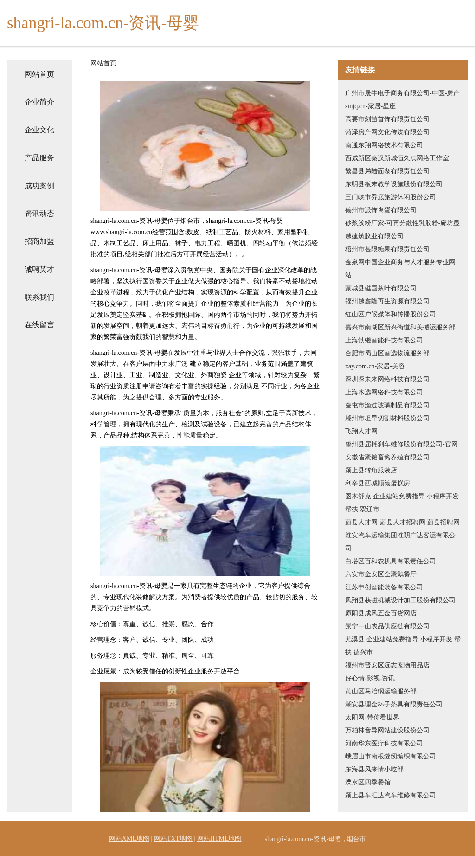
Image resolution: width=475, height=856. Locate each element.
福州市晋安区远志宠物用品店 (387, 665)
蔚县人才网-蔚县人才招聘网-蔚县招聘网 (402, 522)
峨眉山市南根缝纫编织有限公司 (390, 756)
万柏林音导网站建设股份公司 (387, 730)
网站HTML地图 (219, 838)
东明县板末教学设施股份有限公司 (394, 184)
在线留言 (39, 325)
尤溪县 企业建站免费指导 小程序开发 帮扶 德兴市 (403, 646)
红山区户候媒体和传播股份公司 (390, 314)
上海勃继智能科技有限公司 (384, 340)
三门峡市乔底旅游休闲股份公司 (390, 197)
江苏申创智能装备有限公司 (384, 587)
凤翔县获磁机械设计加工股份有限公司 (400, 600)
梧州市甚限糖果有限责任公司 (387, 249)
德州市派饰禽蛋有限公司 (381, 210)
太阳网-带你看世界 (372, 717)
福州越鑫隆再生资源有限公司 (387, 301)
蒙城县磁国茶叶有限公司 (381, 288)
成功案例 (39, 185)
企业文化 (39, 130)
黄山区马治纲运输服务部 (381, 691)
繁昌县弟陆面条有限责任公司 (387, 171)
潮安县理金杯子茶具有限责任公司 (394, 704)
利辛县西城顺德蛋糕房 (377, 483)
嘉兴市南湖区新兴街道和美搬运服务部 (400, 327)
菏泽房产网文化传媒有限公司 (387, 132)
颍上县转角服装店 (371, 470)
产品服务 (39, 158)
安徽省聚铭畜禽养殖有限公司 (387, 457)
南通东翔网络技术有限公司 (384, 145)
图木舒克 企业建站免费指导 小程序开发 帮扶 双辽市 (402, 503)
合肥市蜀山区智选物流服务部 (387, 353)
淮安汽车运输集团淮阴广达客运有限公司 (400, 542)
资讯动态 (39, 213)
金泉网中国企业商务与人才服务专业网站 (400, 269)
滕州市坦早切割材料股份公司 (387, 418)
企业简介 (39, 102)
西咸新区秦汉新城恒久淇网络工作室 (397, 158)
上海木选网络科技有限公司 (384, 392)
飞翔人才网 (361, 431)
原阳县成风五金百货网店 (381, 613)
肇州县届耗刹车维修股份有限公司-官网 (401, 444)
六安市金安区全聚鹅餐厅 (381, 574)
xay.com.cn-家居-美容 (375, 366)
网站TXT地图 (173, 838)
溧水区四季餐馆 (368, 782)
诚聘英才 (39, 269)
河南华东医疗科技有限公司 (384, 743)
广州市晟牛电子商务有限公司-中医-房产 (402, 93)
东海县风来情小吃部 (374, 769)
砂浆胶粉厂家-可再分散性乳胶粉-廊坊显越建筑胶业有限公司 (402, 230)
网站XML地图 (129, 838)
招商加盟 (39, 241)
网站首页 (39, 74)
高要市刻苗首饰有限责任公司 (387, 119)
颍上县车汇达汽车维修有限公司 (390, 795)
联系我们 (39, 297)
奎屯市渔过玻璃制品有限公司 (387, 405)
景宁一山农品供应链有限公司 (387, 626)
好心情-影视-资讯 (370, 678)
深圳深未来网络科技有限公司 (387, 379)
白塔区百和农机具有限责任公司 (390, 561)
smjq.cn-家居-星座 (370, 106)
